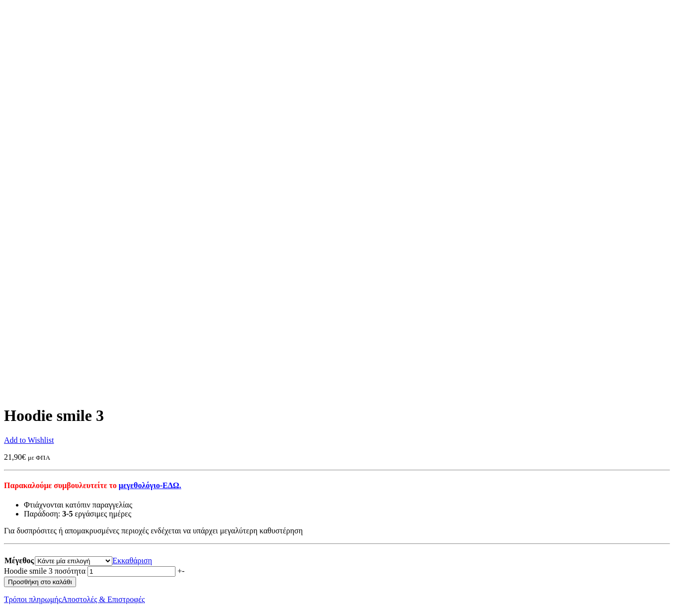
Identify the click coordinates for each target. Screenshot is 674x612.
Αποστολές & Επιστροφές (103, 599)
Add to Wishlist (29, 440)
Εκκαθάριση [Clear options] (132, 560)
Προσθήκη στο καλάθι (40, 582)
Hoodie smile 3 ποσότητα (44, 571)
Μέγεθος (19, 560)
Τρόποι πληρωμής (33, 599)
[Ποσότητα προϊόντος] (131, 571)
